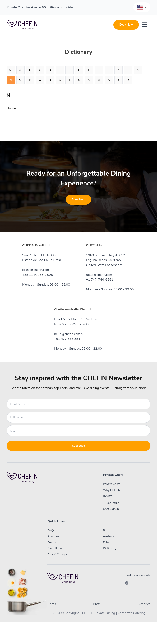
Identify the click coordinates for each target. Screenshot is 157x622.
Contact (52, 542)
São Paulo (112, 503)
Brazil (97, 604)
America (144, 604)
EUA (106, 542)
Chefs (51, 604)
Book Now (126, 25)
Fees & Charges (57, 554)
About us (53, 536)
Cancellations (56, 548)
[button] (122, 496)
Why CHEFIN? (112, 490)
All (10, 70)
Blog (106, 530)
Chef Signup (111, 509)
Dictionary (109, 548)
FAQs (50, 530)
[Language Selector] (141, 7)
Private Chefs (111, 484)
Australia (109, 536)
